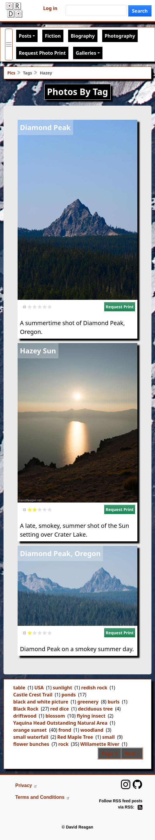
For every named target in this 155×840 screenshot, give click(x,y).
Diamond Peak (45, 127)
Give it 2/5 (34, 307)
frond (64, 730)
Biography (83, 36)
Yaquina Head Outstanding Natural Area (60, 723)
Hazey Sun (38, 350)
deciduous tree (95, 709)
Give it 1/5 (29, 307)
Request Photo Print (42, 53)
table (19, 687)
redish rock (94, 687)
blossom (55, 716)
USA (39, 687)
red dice (59, 709)
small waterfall (30, 737)
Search (140, 11)
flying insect (91, 716)
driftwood (24, 716)
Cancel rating (24, 307)
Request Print (120, 307)
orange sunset (30, 730)
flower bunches (31, 744)
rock (63, 744)
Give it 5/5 (49, 307)
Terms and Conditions (42, 797)
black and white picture (40, 701)
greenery (87, 701)
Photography (120, 36)
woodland (92, 730)
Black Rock (25, 709)
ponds (68, 694)
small (108, 737)
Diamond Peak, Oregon (60, 553)
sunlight (62, 687)
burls (113, 701)
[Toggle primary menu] (9, 44)
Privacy (26, 785)
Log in (50, 8)
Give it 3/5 (39, 307)
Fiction (53, 36)
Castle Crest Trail (33, 694)
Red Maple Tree (75, 737)
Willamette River (99, 744)
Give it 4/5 (44, 307)
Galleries (86, 53)
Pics (11, 73)
